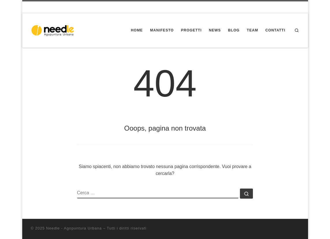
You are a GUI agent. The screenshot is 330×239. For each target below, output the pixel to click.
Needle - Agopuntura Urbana (74, 228)
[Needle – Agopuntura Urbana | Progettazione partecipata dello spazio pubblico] (54, 30)
